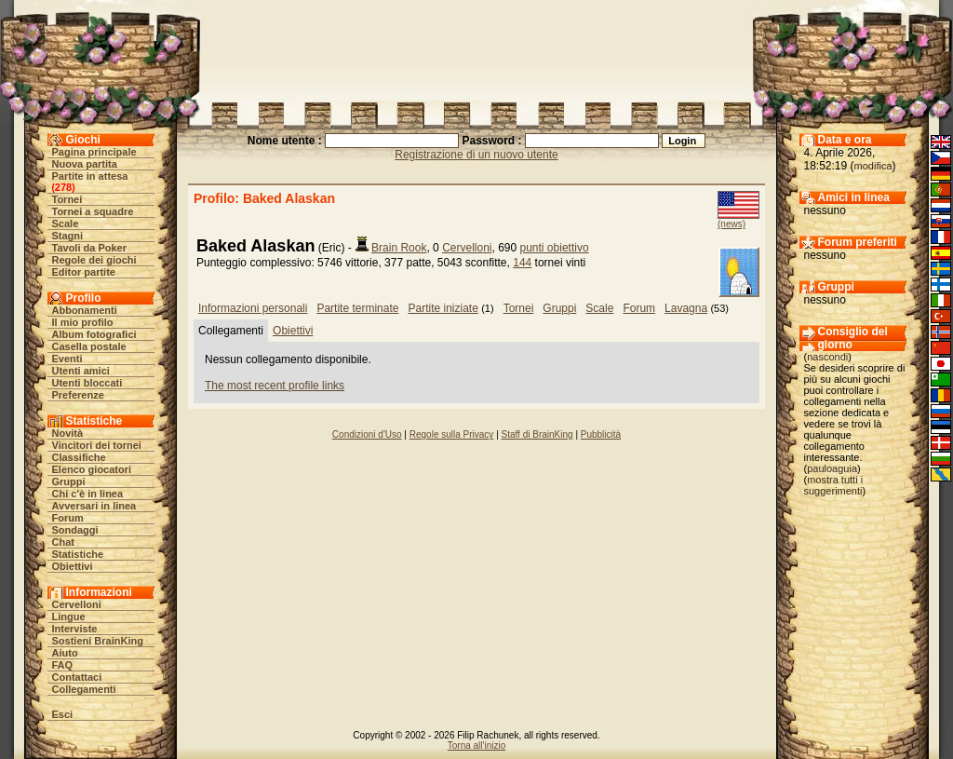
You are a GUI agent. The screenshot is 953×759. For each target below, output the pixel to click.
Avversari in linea (94, 505)
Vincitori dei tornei (96, 445)
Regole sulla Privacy (451, 434)
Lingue (69, 616)
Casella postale (89, 346)
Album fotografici (94, 334)
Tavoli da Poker (90, 247)
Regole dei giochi (94, 259)
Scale (65, 223)
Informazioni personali (252, 308)
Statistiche (78, 554)
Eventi (67, 358)
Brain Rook (398, 247)
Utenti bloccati (87, 382)
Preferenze (78, 394)
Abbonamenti (84, 310)
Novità (68, 433)
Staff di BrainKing (537, 434)
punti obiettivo (554, 247)
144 (522, 262)
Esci (63, 714)
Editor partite (83, 272)
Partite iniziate (442, 308)
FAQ (63, 665)
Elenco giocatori (92, 469)
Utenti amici (81, 370)
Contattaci (77, 677)
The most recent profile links (274, 385)
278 (63, 187)
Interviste (75, 628)
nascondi (827, 356)
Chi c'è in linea (88, 493)
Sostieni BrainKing (97, 640)
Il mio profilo (83, 322)
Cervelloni (76, 604)
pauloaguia (832, 468)
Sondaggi (75, 529)
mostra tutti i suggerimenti (834, 485)
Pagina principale (94, 151)
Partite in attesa (90, 176)
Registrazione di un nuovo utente (476, 154)
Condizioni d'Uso (367, 434)
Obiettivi (72, 566)
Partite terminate (357, 308)
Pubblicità (601, 434)
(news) (731, 224)
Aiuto (65, 652)
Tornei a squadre (93, 211)
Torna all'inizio (477, 745)
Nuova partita (84, 163)
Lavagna (685, 308)
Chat (63, 542)
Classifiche (79, 457)
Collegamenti (84, 689)
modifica (873, 165)
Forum (68, 517)
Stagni (68, 235)
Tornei (67, 199)
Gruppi (69, 481)
